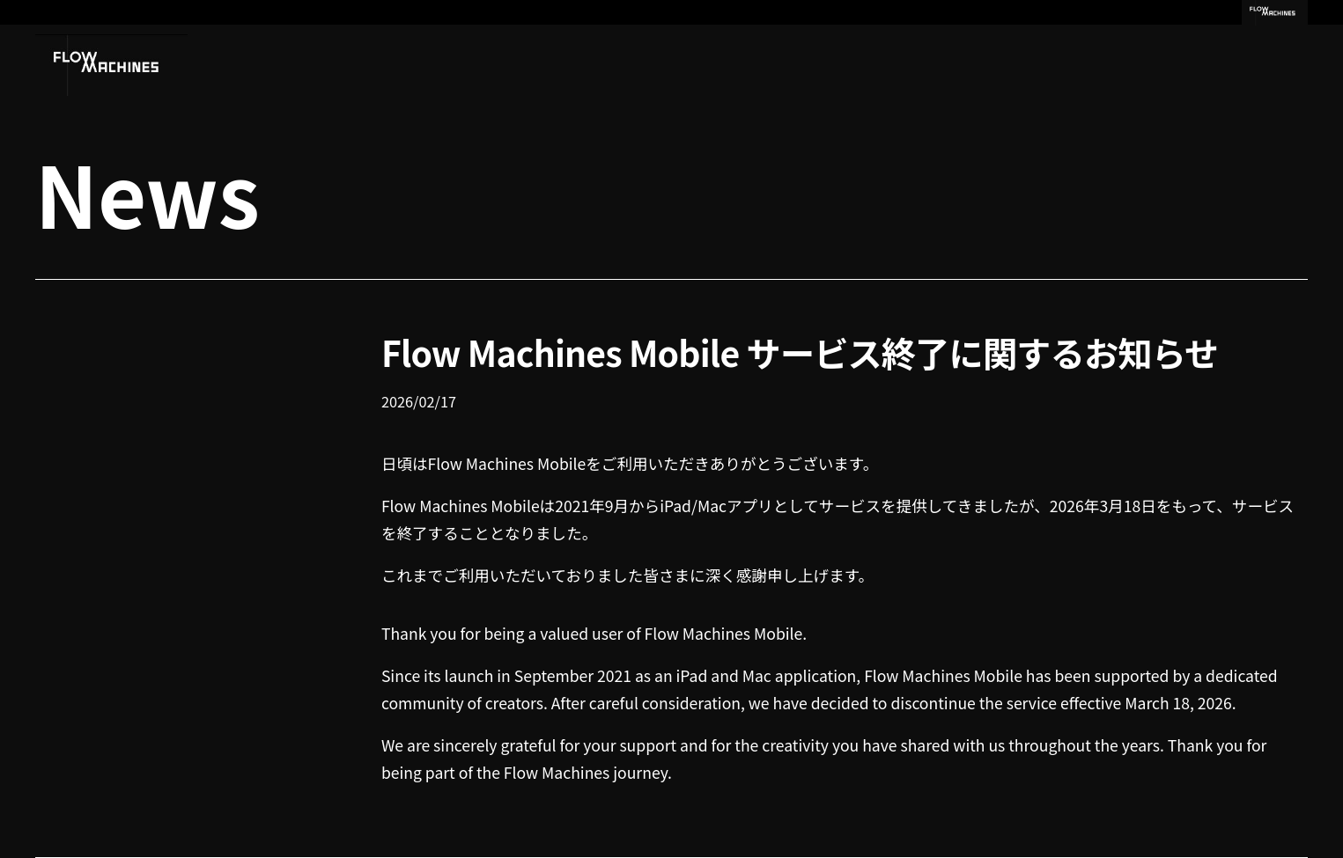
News (147, 192)
